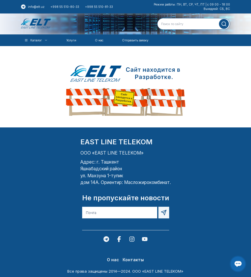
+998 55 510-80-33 (64, 6)
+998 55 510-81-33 (99, 6)
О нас (99, 40)
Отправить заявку (135, 40)
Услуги (71, 40)
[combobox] (193, 24)
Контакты (133, 259)
